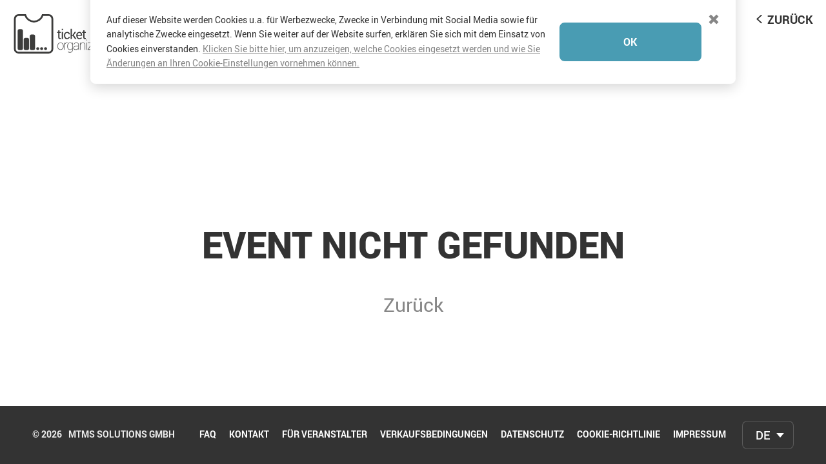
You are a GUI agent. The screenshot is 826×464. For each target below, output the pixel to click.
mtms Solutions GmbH (121, 435)
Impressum (699, 435)
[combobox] (768, 435)
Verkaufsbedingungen (434, 435)
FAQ (207, 435)
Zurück (790, 19)
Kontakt (249, 435)
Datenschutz (532, 435)
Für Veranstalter (324, 435)
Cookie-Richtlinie (618, 435)
